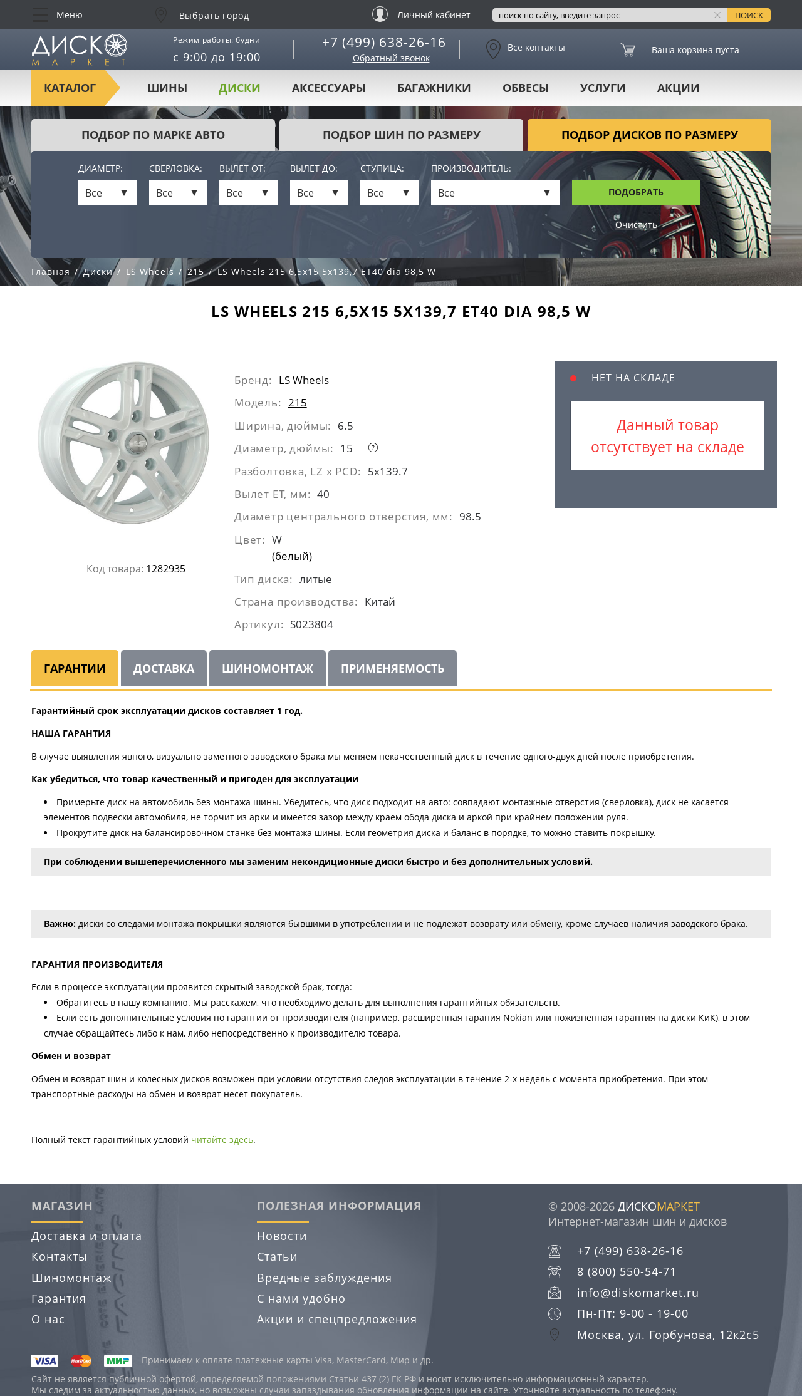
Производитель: (471, 168)
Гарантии (75, 668)
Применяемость (392, 668)
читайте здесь (222, 1139)
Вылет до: (314, 168)
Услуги (603, 87)
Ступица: (382, 168)
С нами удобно (301, 1298)
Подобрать (636, 192)
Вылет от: (242, 168)
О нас (48, 1318)
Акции (678, 87)
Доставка (163, 668)
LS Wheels (304, 380)
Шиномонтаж (267, 668)
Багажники (434, 87)
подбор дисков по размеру (649, 134)
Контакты (59, 1256)
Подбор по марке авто (153, 134)
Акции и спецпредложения (337, 1318)
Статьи (277, 1256)
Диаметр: (100, 168)
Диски (240, 87)
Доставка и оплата (86, 1235)
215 (297, 402)
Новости (282, 1235)
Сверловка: (175, 168)
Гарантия (58, 1298)
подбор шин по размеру (402, 134)
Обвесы (526, 87)
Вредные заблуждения (324, 1277)
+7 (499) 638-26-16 (384, 42)
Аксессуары (329, 87)
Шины (167, 87)
